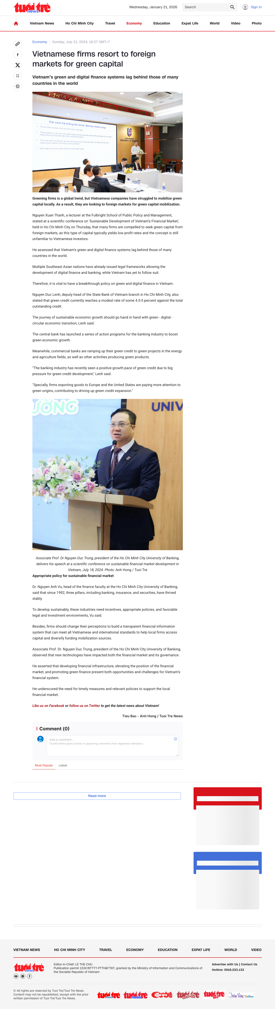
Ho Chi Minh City (79, 23)
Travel (110, 23)
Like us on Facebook (48, 706)
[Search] (209, 7)
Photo (257, 23)
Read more (97, 795)
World (215, 23)
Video (235, 23)
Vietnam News (42, 23)
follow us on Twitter (84, 706)
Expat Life (190, 23)
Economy (134, 23)
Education (161, 23)
